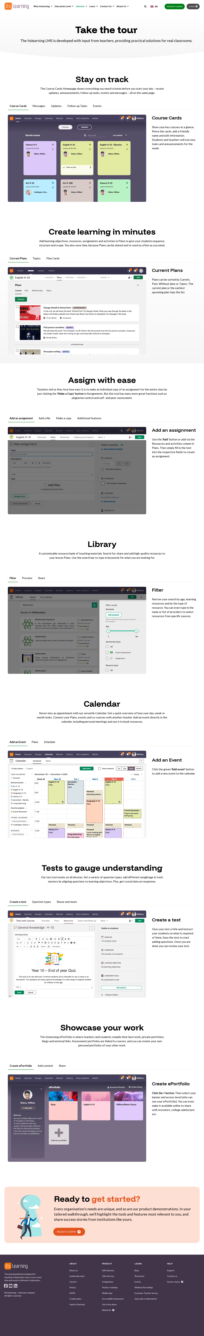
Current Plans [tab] (18, 258)
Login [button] (191, 6)
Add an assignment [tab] (21, 418)
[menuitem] (51, 6)
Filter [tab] (13, 578)
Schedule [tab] (49, 742)
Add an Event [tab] (18, 742)
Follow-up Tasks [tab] (77, 106)
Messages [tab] (38, 106)
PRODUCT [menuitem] (107, 1264)
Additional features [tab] (89, 418)
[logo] (16, 1266)
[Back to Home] (16, 6)
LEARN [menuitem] (138, 1264)
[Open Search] (145, 6)
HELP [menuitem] (170, 1264)
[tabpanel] (102, 160)
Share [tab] (41, 578)
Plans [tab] (35, 742)
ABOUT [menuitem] (73, 1264)
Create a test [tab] (18, 901)
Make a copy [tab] (63, 418)
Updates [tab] (56, 106)
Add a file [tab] (44, 418)
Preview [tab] (27, 578)
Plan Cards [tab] (53, 258)
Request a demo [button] (174, 6)
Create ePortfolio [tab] (21, 1065)
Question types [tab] (41, 901)
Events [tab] (97, 106)
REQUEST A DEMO (69, 1231)
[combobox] (154, 6)
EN (154, 6)
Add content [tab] (45, 1065)
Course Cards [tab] (18, 106)
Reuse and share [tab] (67, 901)
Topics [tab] (37, 258)
